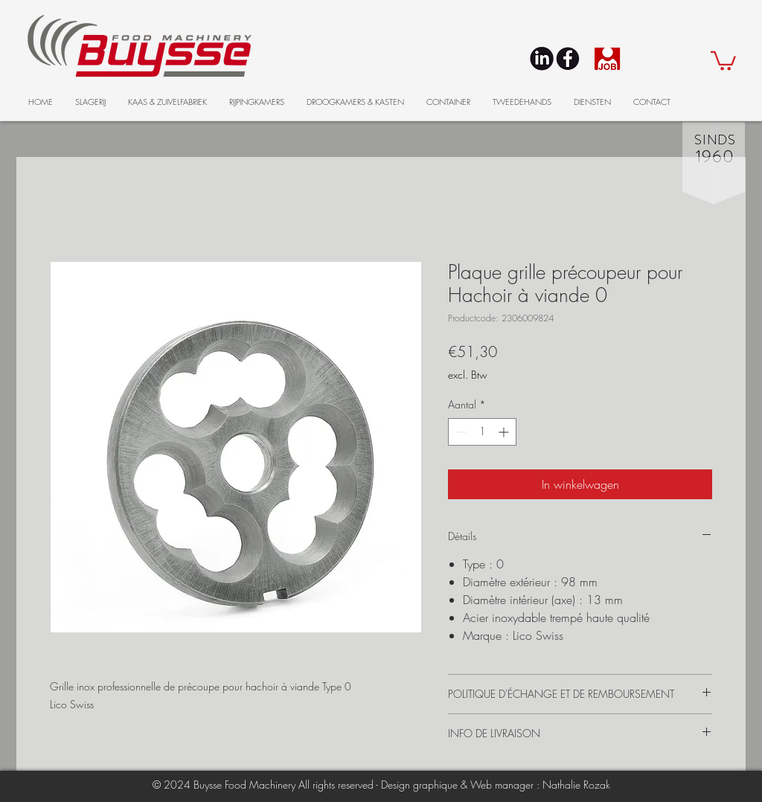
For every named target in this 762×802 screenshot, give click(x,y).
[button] (723, 60)
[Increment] (505, 432)
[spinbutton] (482, 432)
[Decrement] (459, 432)
